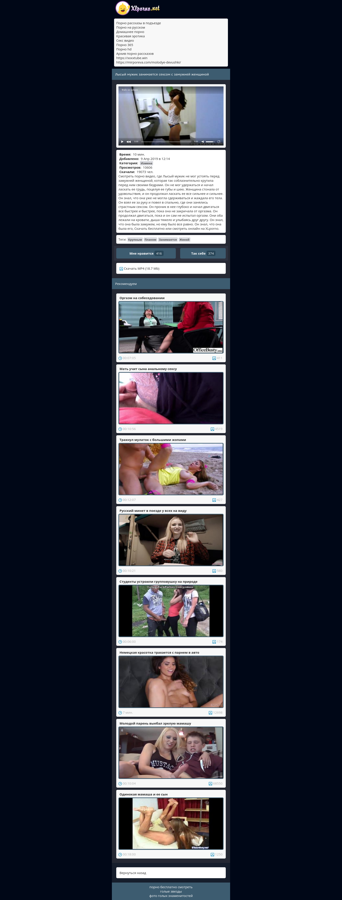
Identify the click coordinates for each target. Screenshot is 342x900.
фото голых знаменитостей (171, 895)
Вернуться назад (133, 873)
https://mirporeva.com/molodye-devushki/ (148, 62)
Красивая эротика (130, 36)
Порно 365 (124, 45)
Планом (150, 240)
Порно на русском (130, 27)
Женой (185, 240)
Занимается (168, 240)
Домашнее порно (130, 31)
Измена (146, 163)
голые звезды (171, 891)
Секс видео (125, 40)
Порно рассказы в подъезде (138, 23)
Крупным (135, 240)
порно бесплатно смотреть (171, 887)
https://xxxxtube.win (131, 58)
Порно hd (124, 49)
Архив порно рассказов (135, 53)
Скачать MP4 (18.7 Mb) (139, 268)
